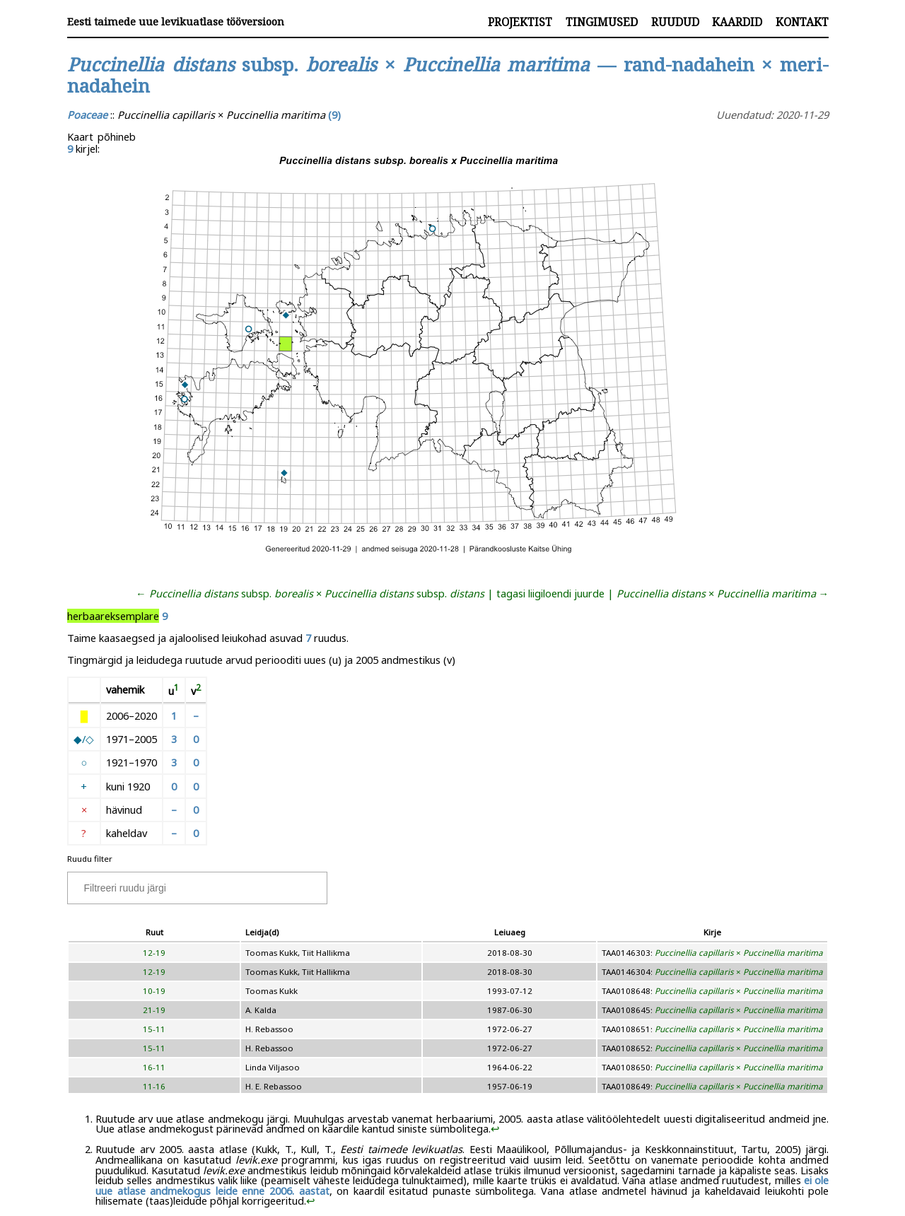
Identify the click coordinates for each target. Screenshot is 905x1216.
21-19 (154, 1010)
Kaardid (737, 22)
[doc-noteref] (176, 691)
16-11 (154, 1067)
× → (723, 593)
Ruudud (675, 22)
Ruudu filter (89, 858)
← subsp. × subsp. (310, 593)
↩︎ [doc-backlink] (495, 1128)
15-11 (154, 1029)
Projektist (520, 22)
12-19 (154, 952)
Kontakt (802, 22)
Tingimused (602, 22)
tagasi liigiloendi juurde (550, 593)
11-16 (154, 1086)
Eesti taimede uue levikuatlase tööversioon (175, 22)
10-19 (154, 991)
